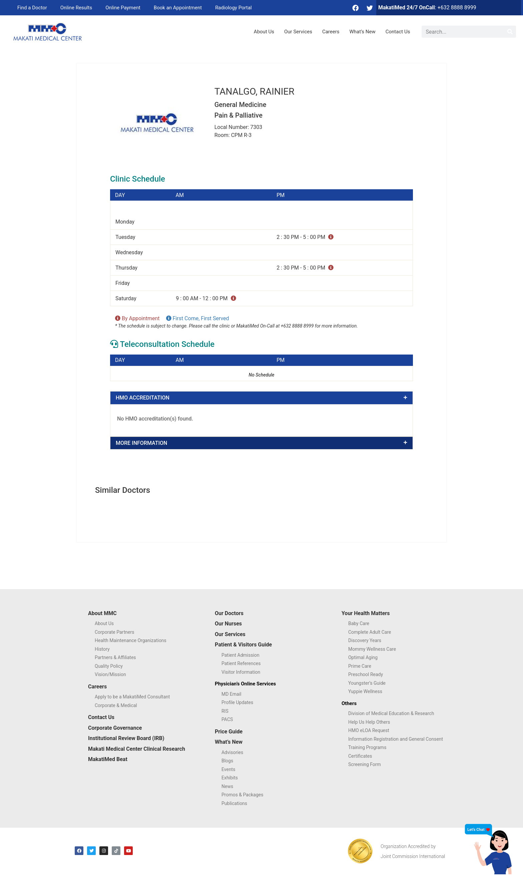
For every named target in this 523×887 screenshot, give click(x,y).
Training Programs (367, 747)
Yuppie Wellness (365, 691)
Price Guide (228, 731)
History (102, 649)
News (227, 786)
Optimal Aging (363, 657)
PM (281, 195)
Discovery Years (364, 640)
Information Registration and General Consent (395, 739)
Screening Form (364, 764)
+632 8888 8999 (457, 7)
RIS (224, 711)
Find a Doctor (32, 8)
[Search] (510, 32)
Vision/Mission (110, 674)
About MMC (102, 613)
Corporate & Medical (116, 705)
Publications (234, 803)
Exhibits (229, 777)
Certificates (360, 756)
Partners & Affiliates (115, 657)
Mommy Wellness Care (372, 649)
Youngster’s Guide (367, 683)
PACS (227, 719)
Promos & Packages (242, 794)
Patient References (241, 663)
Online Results (76, 8)
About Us (264, 32)
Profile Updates (237, 702)
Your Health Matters (366, 613)
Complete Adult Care (369, 632)
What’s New (363, 32)
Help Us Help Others (369, 722)
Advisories (232, 752)
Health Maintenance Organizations (130, 640)
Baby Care (358, 623)
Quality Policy (109, 666)
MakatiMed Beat (107, 759)
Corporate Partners (114, 632)
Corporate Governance (115, 728)
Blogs (227, 760)
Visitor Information (240, 672)
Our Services (298, 32)
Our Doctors (229, 613)
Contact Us (398, 32)
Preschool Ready (365, 674)
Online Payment (122, 8)
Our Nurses (228, 623)
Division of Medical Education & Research (391, 713)
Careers (331, 32)
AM (180, 195)
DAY (120, 195)
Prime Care (359, 666)
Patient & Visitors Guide (243, 644)
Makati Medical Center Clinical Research (136, 749)
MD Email (231, 694)
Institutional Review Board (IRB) (126, 738)
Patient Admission (240, 655)
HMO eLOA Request (368, 730)
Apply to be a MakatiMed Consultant (132, 696)
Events (228, 769)
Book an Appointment (178, 8)
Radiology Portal (233, 8)
